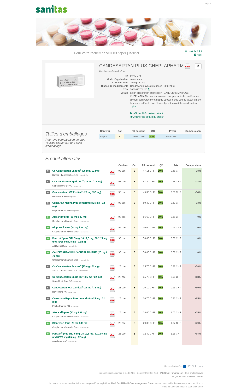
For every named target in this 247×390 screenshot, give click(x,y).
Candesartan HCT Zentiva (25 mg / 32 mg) (76, 192)
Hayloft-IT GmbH (195, 376)
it (210, 4)
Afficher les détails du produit (147, 116)
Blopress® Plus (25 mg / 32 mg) (70, 227)
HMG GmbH (164, 373)
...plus (133, 106)
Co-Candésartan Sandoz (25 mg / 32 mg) (75, 170)
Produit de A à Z (193, 51)
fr (208, 4)
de (206, 4)
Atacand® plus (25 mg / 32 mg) (69, 216)
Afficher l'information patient (146, 113)
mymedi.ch (177, 373)
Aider (198, 54)
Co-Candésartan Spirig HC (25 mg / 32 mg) (77, 181)
